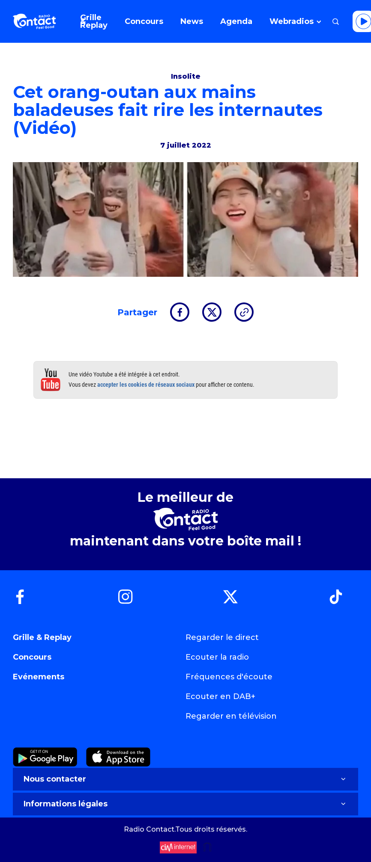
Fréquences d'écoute (229, 676)
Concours (32, 657)
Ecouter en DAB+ (220, 696)
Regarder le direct (222, 637)
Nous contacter (185, 779)
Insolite (185, 76)
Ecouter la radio (217, 657)
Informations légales (185, 804)
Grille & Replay (42, 637)
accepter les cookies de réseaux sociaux (145, 384)
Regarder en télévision (231, 716)
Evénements (38, 676)
